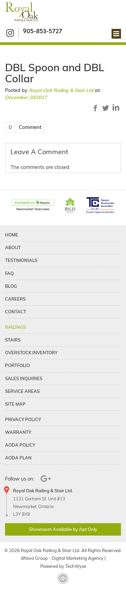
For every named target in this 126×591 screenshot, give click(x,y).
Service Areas (22, 391)
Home (11, 234)
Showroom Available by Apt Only (63, 529)
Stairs (12, 340)
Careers (15, 299)
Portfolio (17, 365)
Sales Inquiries (23, 378)
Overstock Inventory (31, 352)
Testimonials (21, 260)
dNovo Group (34, 558)
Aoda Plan (18, 457)
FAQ (9, 273)
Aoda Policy (20, 445)
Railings (15, 327)
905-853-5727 (42, 31)
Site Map (15, 404)
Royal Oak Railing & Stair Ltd (61, 90)
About (13, 247)
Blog (11, 286)
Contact (15, 311)
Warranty (18, 432)
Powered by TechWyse (63, 566)
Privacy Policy (23, 419)
